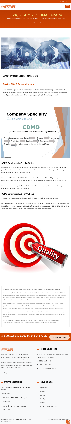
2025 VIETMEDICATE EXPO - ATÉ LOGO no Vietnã (16, 388)
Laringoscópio (42, 320)
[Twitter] (4, 373)
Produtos (42, 395)
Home (24, 23)
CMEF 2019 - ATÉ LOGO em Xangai (13, 406)
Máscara (48, 320)
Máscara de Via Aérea (18, 322)
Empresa (30, 23)
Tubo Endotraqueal (7, 322)
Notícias (42, 402)
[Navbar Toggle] (67, 6)
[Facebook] (2, 373)
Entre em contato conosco (48, 406)
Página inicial (43, 387)
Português (66, 2)
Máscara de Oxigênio (29, 322)
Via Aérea (35, 320)
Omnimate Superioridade (41, 23)
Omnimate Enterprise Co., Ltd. (20, 419)
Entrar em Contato (51, 322)
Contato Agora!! (59, 337)
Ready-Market (66, 419)
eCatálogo (42, 399)
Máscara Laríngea (54, 320)
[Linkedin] (6, 373)
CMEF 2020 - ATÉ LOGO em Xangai (14, 398)
